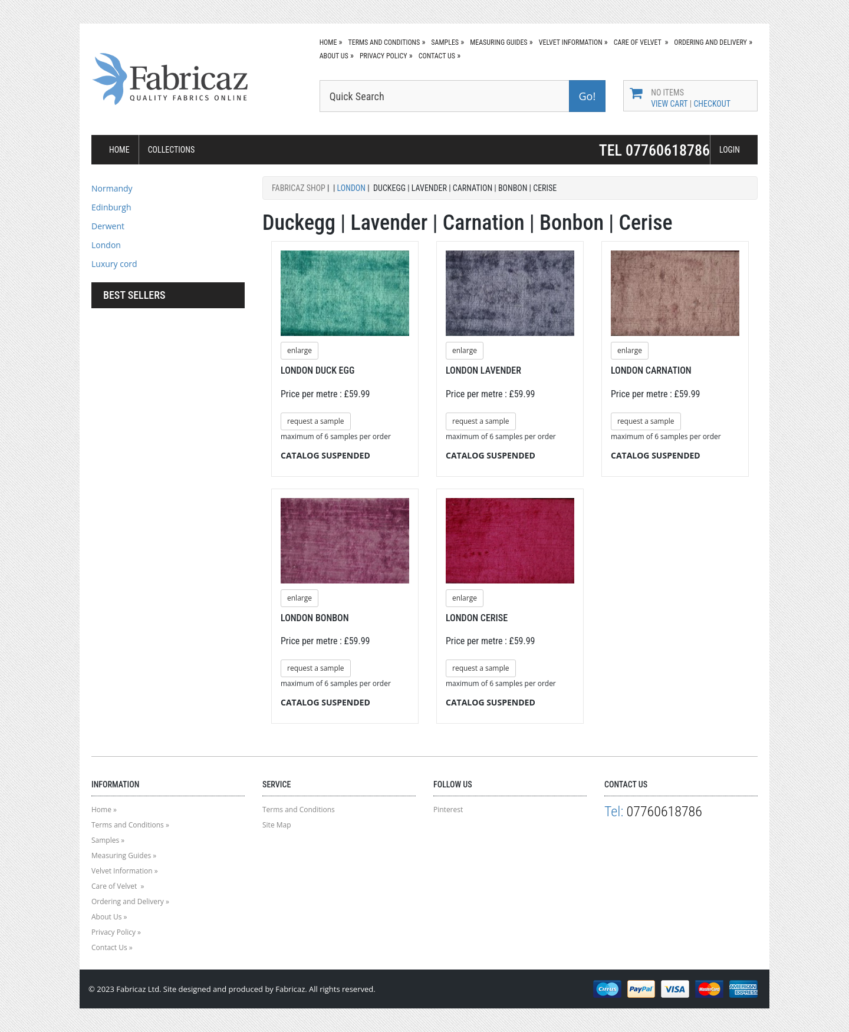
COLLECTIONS (171, 149)
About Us (334, 56)
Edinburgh (111, 207)
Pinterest (448, 810)
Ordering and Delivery (710, 42)
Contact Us (437, 56)
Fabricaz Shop (298, 188)
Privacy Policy (383, 56)
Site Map (276, 825)
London (106, 244)
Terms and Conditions (384, 42)
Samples (445, 42)
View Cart (669, 103)
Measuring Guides (498, 42)
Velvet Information (571, 42)
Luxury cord (114, 263)
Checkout (711, 103)
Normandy (112, 188)
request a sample (315, 421)
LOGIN (729, 149)
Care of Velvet (638, 42)
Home (328, 42)
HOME (119, 149)
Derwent (107, 226)
